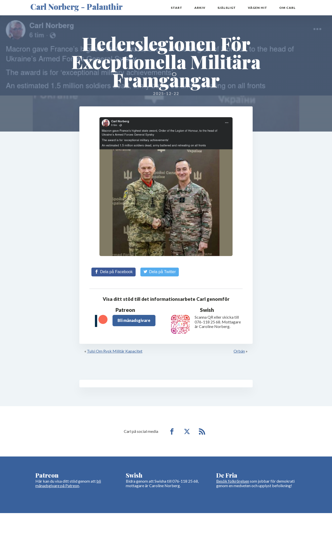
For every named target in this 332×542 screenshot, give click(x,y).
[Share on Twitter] (159, 272)
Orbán (239, 351)
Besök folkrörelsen (232, 481)
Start (176, 8)
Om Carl (287, 8)
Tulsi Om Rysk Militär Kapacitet (114, 351)
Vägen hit (257, 8)
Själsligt (226, 8)
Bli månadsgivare (134, 320)
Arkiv (199, 8)
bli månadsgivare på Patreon (68, 483)
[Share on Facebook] (113, 272)
